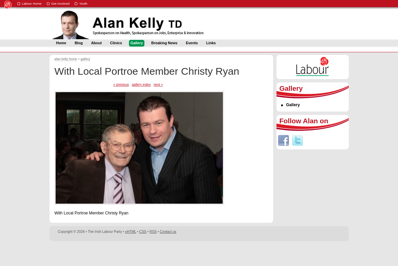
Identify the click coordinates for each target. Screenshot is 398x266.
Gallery (293, 105)
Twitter (297, 140)
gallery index (141, 84)
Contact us (168, 232)
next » (158, 84)
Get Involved (60, 3)
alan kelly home (66, 59)
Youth (83, 3)
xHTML (130, 232)
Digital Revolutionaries (333, 253)
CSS (142, 232)
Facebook (283, 140)
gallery (85, 59)
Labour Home (32, 3)
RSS (153, 232)
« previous (121, 84)
